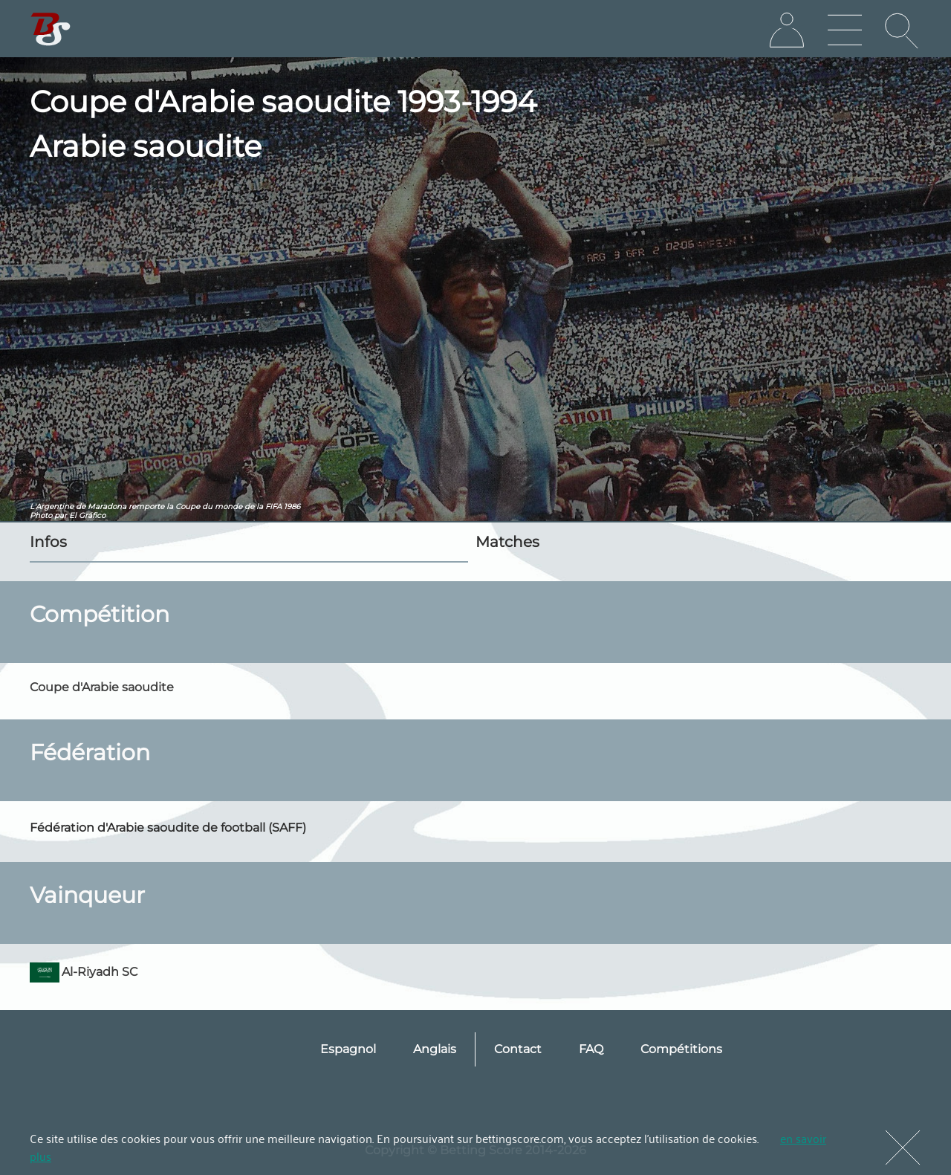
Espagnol (348, 1049)
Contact (518, 1049)
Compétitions (681, 1049)
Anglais (434, 1049)
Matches (507, 542)
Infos (48, 542)
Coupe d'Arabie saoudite (102, 687)
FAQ (591, 1049)
